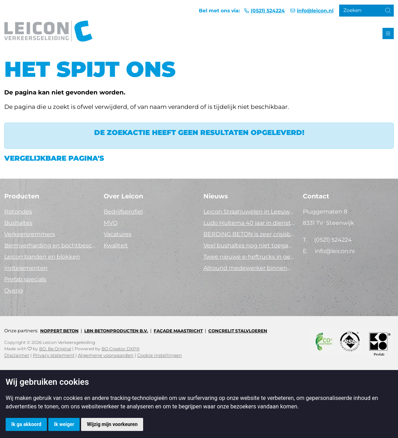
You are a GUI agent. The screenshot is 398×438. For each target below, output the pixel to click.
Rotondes (18, 211)
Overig (13, 290)
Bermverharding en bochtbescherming (49, 245)
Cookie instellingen (159, 355)
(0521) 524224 (268, 10)
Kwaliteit (116, 245)
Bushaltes (18, 223)
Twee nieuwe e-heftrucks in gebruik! (248, 256)
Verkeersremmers (29, 234)
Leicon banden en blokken (42, 256)
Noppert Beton (59, 330)
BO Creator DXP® (121, 348)
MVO (110, 223)
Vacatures (117, 234)
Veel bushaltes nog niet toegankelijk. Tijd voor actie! (248, 245)
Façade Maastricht (178, 330)
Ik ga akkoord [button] (26, 424)
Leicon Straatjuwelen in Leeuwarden (248, 211)
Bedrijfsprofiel (123, 211)
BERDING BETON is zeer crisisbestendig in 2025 (248, 234)
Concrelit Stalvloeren (237, 330)
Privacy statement (53, 355)
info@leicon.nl (315, 10)
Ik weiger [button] (64, 424)
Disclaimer (16, 355)
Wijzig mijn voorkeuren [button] (112, 424)
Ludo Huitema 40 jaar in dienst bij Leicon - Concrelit (248, 223)
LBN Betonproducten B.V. (116, 330)
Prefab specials (25, 279)
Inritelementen (26, 268)
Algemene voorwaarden (106, 355)
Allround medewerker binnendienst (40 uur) (248, 268)
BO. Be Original (55, 348)
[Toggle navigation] (388, 33)
